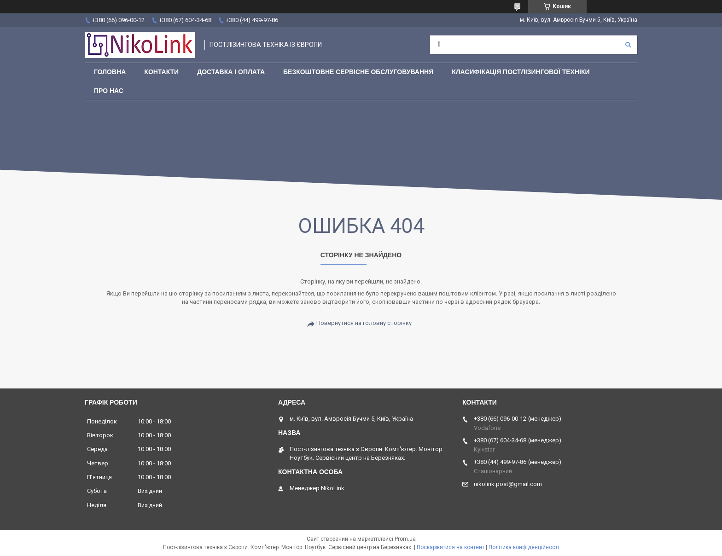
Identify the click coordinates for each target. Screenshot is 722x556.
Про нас (108, 90)
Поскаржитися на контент (450, 547)
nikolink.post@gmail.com (508, 484)
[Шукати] (628, 44)
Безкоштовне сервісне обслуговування (358, 71)
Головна (110, 71)
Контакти (161, 71)
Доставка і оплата (231, 71)
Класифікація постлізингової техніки (520, 71)
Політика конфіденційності (524, 547)
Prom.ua (405, 539)
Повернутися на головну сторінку (364, 322)
